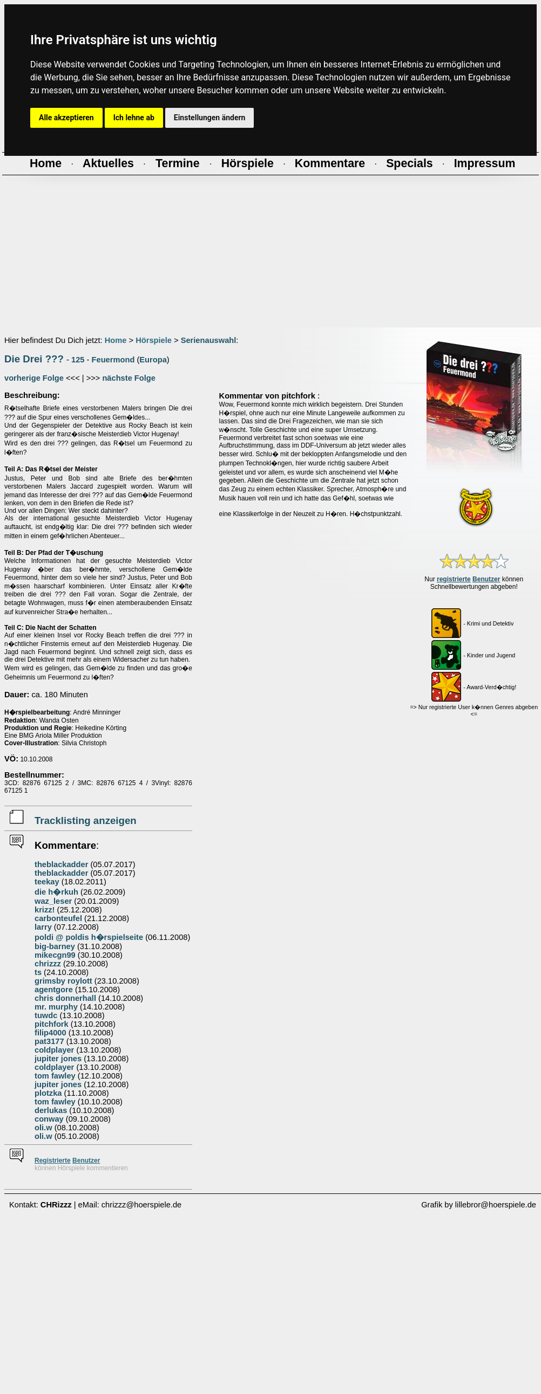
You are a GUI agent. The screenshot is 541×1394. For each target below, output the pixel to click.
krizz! (45, 909)
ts (38, 972)
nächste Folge (128, 378)
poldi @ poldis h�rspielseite (89, 937)
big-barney (55, 946)
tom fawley (55, 1076)
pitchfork (52, 1024)
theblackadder (61, 864)
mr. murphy (56, 1006)
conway (49, 1119)
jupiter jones (58, 1058)
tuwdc (46, 1015)
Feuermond (113, 359)
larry (43, 927)
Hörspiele (154, 340)
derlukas (51, 1110)
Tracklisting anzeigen (86, 820)
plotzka (48, 1093)
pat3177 (49, 1041)
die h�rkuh (56, 892)
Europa (153, 359)
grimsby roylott (63, 981)
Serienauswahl (208, 340)
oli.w (43, 1127)
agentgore (54, 989)
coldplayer (54, 1050)
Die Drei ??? (34, 359)
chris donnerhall (65, 998)
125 (77, 359)
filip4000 (50, 1032)
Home (116, 340)
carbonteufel (58, 918)
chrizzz (48, 963)
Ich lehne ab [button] (133, 117)
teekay (47, 881)
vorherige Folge (34, 378)
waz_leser (53, 901)
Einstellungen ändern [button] (210, 117)
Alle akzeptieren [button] (66, 117)
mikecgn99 (55, 955)
